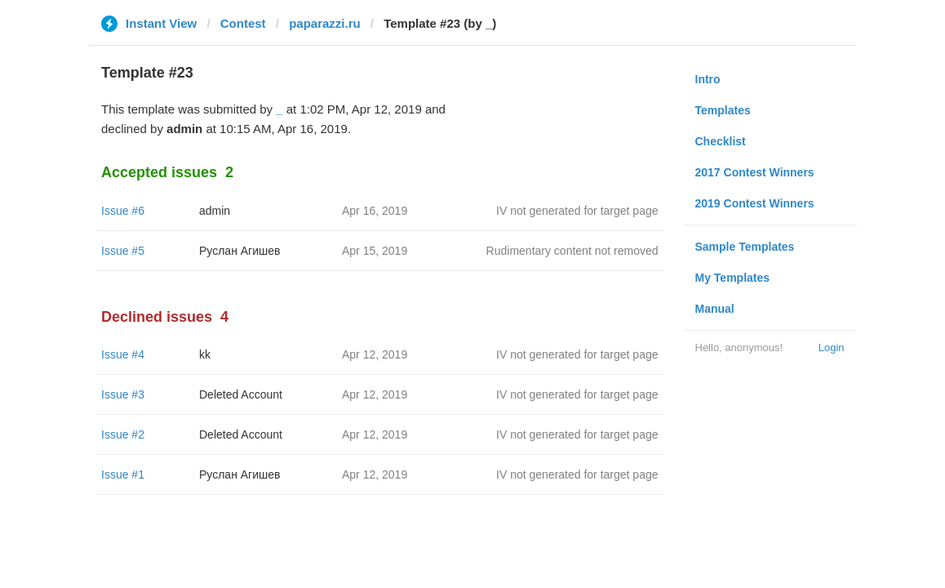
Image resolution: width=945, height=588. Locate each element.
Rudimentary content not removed (572, 250)
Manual (714, 308)
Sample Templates (745, 246)
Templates (723, 110)
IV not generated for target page (577, 210)
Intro (708, 79)
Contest (243, 23)
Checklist (720, 141)
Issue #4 (122, 354)
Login (832, 347)
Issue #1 (122, 474)
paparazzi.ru (325, 23)
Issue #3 (122, 394)
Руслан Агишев (239, 250)
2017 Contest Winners (754, 172)
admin (214, 210)
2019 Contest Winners (754, 203)
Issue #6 (122, 210)
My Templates (732, 277)
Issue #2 (122, 434)
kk (205, 354)
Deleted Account (240, 394)
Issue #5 (122, 250)
